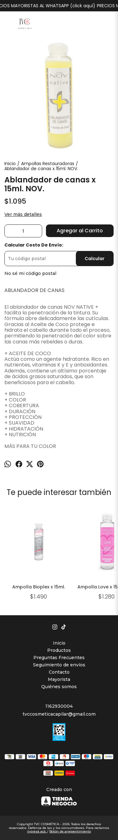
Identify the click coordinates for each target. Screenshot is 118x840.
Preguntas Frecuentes (59, 657)
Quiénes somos (59, 686)
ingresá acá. (37, 831)
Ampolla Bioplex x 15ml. (38, 587)
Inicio (59, 643)
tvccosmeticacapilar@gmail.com (59, 714)
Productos (59, 650)
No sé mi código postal (30, 273)
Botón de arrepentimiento (70, 831)
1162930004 (59, 706)
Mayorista (59, 679)
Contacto (59, 672)
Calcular (94, 258)
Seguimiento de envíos (59, 665)
